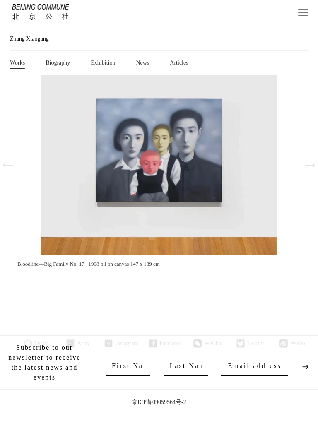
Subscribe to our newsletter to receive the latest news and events (44, 362)
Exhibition (103, 63)
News (142, 63)
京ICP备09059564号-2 (159, 402)
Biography (58, 63)
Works (17, 63)
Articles (179, 63)
